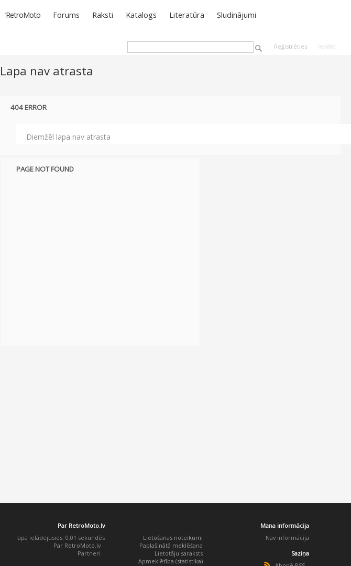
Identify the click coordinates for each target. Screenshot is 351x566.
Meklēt (258, 48)
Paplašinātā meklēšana (171, 545)
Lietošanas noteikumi (173, 537)
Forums (66, 14)
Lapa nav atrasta (46, 70)
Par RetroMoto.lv (77, 545)
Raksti (102, 14)
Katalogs (141, 14)
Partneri (89, 553)
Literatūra (186, 14)
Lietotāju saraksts (179, 553)
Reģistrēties (290, 46)
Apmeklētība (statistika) (170, 561)
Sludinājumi (236, 14)
